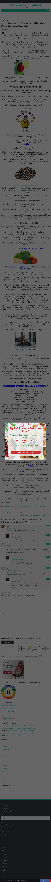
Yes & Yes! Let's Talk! (25, 451)
